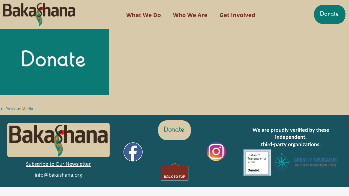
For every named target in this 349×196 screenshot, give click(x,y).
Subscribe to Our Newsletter (58, 163)
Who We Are (190, 15)
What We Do (143, 15)
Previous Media (17, 108)
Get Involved (237, 15)
